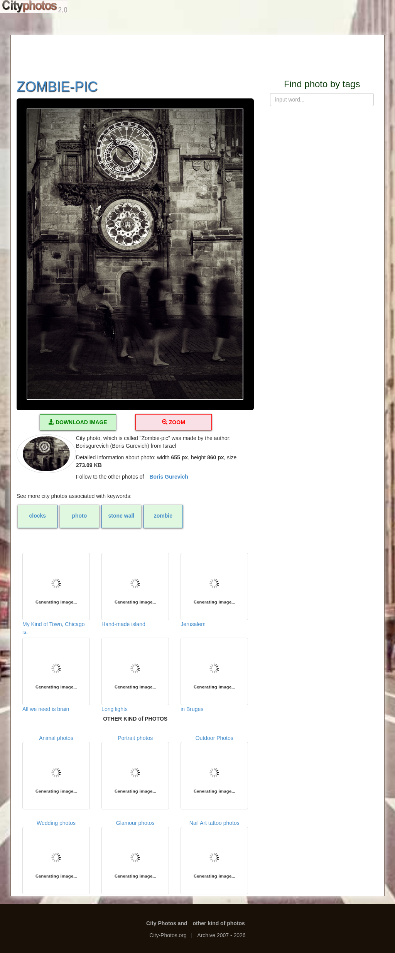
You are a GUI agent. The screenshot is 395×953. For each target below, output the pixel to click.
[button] (135, 254)
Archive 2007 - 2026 (221, 935)
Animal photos (56, 772)
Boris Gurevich (168, 477)
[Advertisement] (197, 52)
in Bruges (214, 675)
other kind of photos (219, 923)
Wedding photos (56, 857)
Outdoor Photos (214, 772)
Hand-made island (135, 590)
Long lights (135, 675)
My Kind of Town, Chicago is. (56, 591)
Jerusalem (214, 590)
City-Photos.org (167, 935)
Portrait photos (135, 772)
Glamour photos (135, 857)
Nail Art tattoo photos (214, 857)
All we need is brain (56, 675)
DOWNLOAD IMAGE (78, 422)
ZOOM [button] (173, 422)
